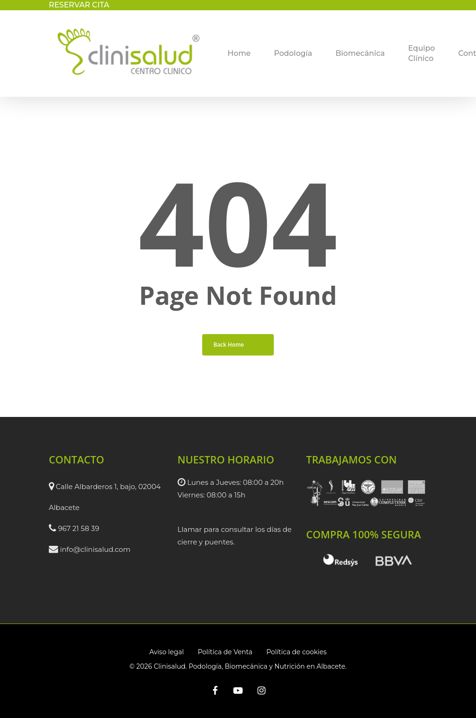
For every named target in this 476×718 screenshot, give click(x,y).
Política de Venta (225, 652)
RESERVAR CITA (79, 4)
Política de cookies (296, 652)
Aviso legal (166, 652)
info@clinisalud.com (95, 549)
